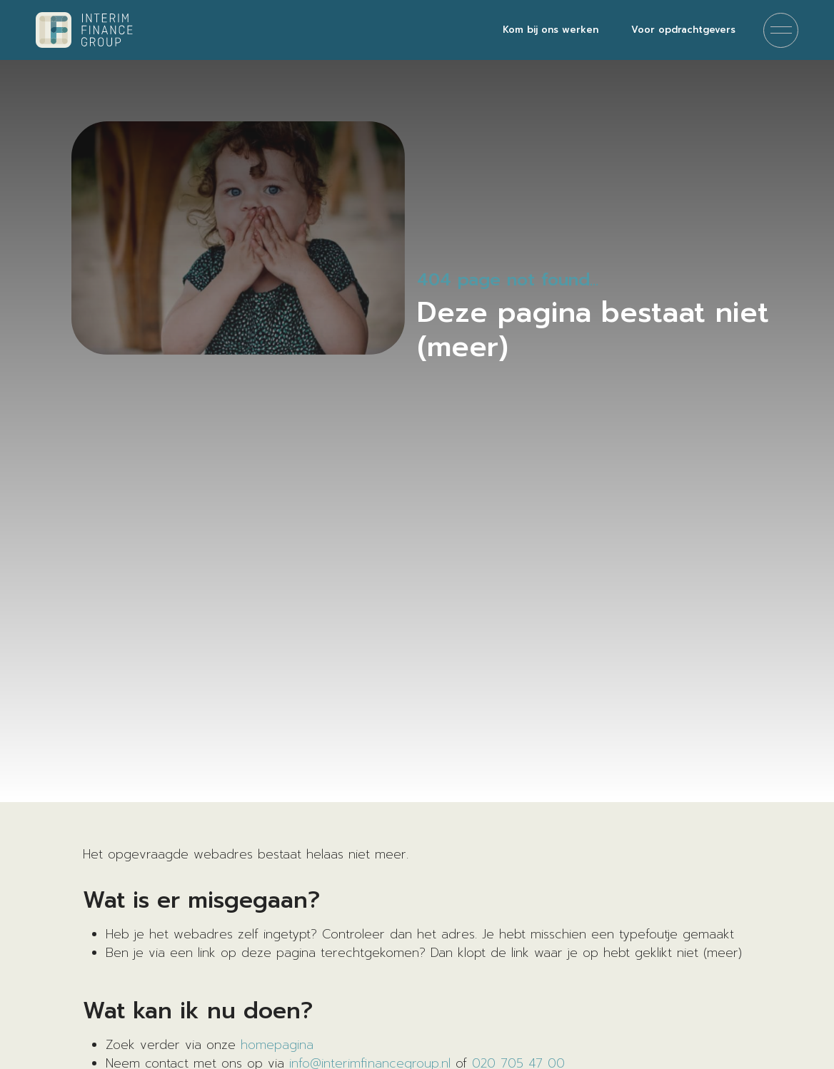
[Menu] (780, 30)
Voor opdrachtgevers (683, 29)
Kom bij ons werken (550, 29)
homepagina (277, 1044)
